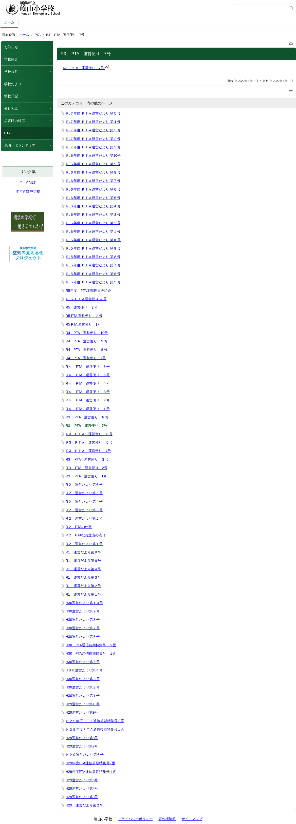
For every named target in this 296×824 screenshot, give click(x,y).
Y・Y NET (28, 182)
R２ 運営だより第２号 (84, 518)
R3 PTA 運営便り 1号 (86, 476)
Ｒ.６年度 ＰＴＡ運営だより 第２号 (93, 223)
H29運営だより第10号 (83, 704)
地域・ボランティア (19, 145)
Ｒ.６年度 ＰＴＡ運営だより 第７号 (93, 181)
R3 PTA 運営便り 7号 (86, 68)
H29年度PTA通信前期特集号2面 (90, 763)
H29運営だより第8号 (82, 738)
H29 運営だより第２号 (84, 805)
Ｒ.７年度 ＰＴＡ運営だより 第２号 (93, 139)
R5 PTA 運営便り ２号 (84, 316)
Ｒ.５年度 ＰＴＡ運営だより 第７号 (93, 265)
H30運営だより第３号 (83, 679)
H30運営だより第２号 (83, 687)
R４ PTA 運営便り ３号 (88, 392)
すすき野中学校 (28, 191)
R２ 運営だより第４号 (84, 502)
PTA (37, 35)
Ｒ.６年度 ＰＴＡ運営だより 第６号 (93, 189)
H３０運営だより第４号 (84, 670)
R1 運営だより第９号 (83, 552)
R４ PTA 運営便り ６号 (88, 367)
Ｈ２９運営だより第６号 (85, 755)
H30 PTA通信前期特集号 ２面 (91, 645)
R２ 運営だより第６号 (84, 485)
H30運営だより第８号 (83, 620)
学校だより (12, 84)
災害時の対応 (14, 121)
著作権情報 (167, 819)
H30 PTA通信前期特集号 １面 (91, 653)
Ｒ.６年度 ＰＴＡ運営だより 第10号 (93, 155)
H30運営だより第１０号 (84, 603)
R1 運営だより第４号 (83, 569)
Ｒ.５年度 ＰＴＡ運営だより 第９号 (93, 248)
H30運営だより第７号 (83, 628)
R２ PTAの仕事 (79, 527)
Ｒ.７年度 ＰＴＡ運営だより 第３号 (93, 130)
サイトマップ (192, 819)
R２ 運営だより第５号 (84, 493)
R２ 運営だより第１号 (84, 544)
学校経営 (11, 72)
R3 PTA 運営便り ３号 (87, 459)
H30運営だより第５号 (83, 662)
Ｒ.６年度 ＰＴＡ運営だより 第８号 (93, 172)
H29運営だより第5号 (82, 780)
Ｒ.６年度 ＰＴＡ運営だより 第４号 (93, 206)
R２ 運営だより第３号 (84, 510)
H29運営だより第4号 (82, 788)
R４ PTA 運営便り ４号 (88, 383)
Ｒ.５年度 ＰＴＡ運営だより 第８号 (93, 257)
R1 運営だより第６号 (83, 561)
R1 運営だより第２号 (83, 586)
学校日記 (11, 96)
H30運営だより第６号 (83, 637)
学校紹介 (11, 59)
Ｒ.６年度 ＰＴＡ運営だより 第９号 (93, 164)
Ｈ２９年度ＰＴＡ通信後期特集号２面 (95, 721)
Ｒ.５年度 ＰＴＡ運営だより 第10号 (93, 240)
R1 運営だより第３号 (83, 577)
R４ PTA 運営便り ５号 (88, 375)
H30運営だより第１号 (83, 696)
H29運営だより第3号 (82, 797)
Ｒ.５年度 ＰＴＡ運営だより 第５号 (93, 282)
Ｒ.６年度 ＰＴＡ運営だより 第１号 (93, 232)
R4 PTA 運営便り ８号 (86, 350)
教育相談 (11, 108)
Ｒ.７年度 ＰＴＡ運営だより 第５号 (93, 113)
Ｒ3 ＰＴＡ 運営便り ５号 (89, 442)
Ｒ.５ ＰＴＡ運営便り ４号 (86, 299)
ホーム (9, 22)
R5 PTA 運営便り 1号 (83, 324)
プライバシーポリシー (135, 819)
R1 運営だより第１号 (83, 594)
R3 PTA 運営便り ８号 (87, 417)
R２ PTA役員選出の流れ (86, 535)
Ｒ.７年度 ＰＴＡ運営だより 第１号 (93, 147)
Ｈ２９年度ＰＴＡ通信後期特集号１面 (95, 729)
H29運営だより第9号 (82, 712)
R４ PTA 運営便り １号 (88, 409)
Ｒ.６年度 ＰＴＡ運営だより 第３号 (93, 214)
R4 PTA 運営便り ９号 (86, 341)
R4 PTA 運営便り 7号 (86, 358)
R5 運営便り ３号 (82, 307)
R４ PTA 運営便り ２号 (88, 400)
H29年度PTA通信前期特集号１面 (91, 772)
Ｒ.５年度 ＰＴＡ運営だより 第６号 (93, 274)
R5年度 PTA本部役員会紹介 (88, 291)
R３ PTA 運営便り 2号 (86, 468)
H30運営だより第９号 (83, 611)
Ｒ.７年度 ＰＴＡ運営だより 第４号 (93, 122)
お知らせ (11, 47)
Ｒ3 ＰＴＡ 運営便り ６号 (89, 434)
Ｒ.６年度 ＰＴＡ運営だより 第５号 (93, 198)
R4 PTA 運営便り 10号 (87, 333)
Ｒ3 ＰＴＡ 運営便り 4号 (88, 451)
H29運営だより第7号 (82, 746)
